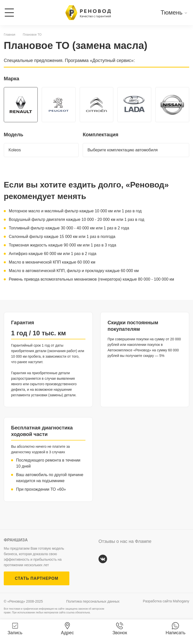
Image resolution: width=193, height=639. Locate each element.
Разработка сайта (166, 601)
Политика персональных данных (93, 601)
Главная (9, 34)
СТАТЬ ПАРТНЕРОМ (36, 578)
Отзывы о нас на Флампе (125, 541)
